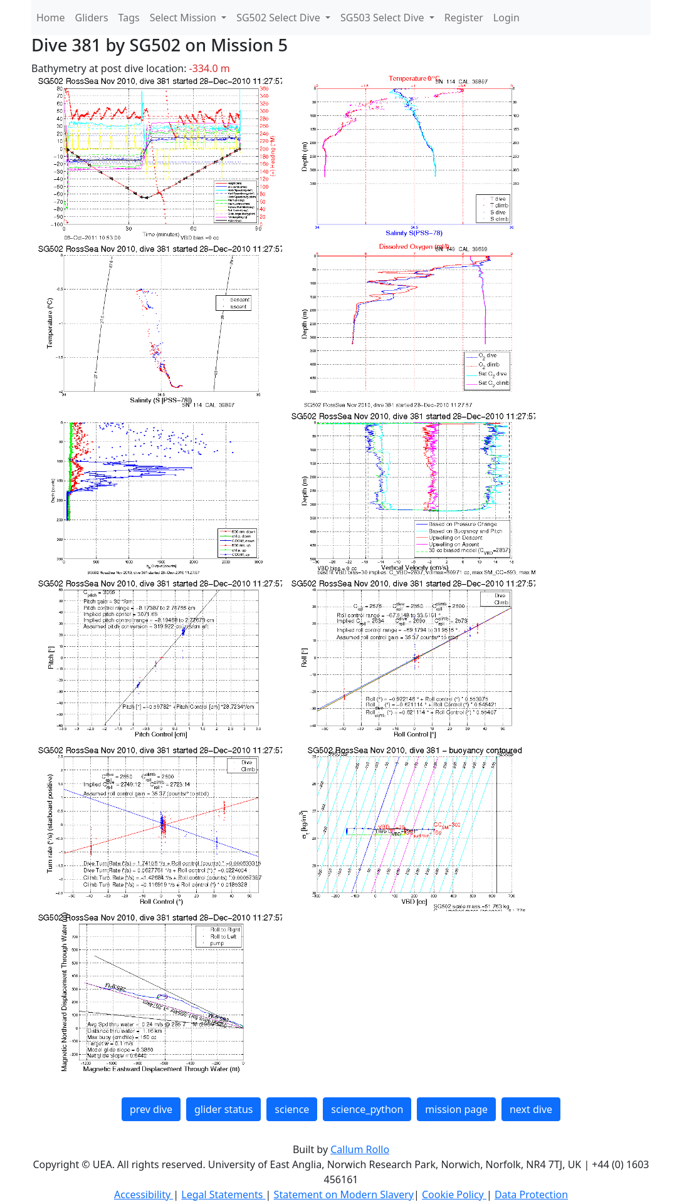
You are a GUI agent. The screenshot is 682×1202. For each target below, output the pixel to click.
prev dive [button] (151, 1109)
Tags (129, 17)
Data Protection (531, 1194)
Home (50, 17)
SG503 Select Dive (383, 17)
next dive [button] (531, 1109)
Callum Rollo (359, 1149)
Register (463, 17)
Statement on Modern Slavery (344, 1194)
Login (506, 17)
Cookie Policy (454, 1194)
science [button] (292, 1109)
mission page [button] (456, 1109)
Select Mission (184, 17)
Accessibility (143, 1194)
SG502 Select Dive (279, 17)
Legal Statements (223, 1194)
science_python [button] (367, 1109)
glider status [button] (223, 1109)
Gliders (91, 17)
